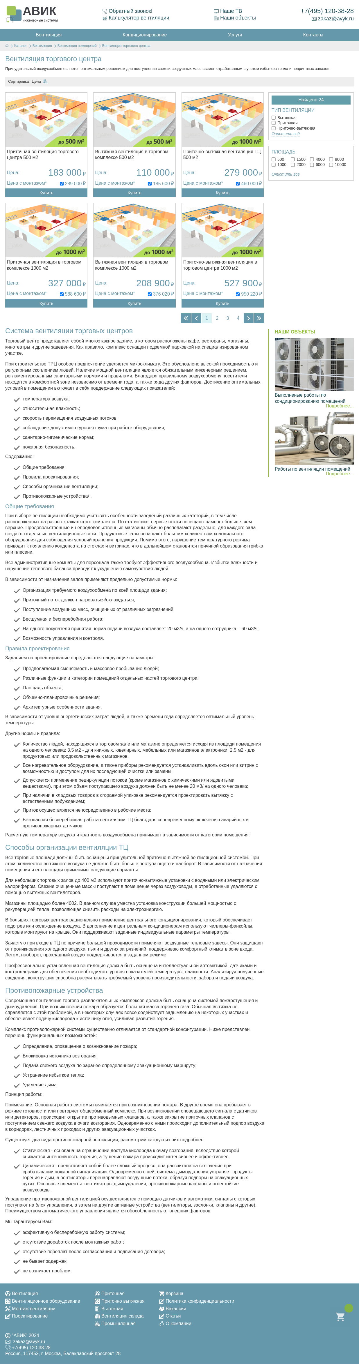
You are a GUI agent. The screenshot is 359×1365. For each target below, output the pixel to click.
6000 (317, 164)
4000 (317, 159)
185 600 (161, 183)
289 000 (73, 183)
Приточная (285, 123)
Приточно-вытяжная (293, 128)
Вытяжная (284, 117)
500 (278, 159)
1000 (279, 164)
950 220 (249, 294)
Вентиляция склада (119, 1316)
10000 (337, 164)
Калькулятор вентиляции (136, 18)
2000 (298, 164)
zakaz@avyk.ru (333, 19)
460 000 (249, 183)
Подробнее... (340, 406)
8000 (336, 159)
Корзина (171, 1294)
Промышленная (115, 1324)
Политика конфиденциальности (196, 1301)
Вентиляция (21, 1294)
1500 (298, 159)
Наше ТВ (228, 11)
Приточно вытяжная (120, 1301)
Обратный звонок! (127, 11)
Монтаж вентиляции (30, 1309)
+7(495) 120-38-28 (327, 11)
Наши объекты (235, 18)
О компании (175, 1324)
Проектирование (26, 1316)
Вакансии (172, 1309)
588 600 (73, 294)
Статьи (170, 1316)
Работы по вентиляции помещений (312, 469)
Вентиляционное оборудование (42, 1301)
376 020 (161, 294)
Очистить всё (286, 133)
